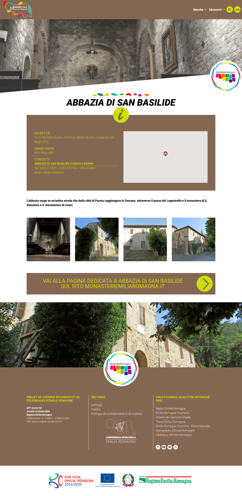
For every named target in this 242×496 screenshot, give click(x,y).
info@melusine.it (53, 172)
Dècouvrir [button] (217, 9)
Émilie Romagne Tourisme (172, 413)
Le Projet (96, 405)
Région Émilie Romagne (171, 408)
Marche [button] (199, 9)
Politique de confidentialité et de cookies (116, 413)
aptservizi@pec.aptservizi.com (47, 421)
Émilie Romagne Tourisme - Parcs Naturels (183, 426)
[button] (229, 9)
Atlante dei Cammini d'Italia (173, 417)
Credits (95, 409)
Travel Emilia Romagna (170, 421)
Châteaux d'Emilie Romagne (173, 435)
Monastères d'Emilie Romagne (175, 430)
